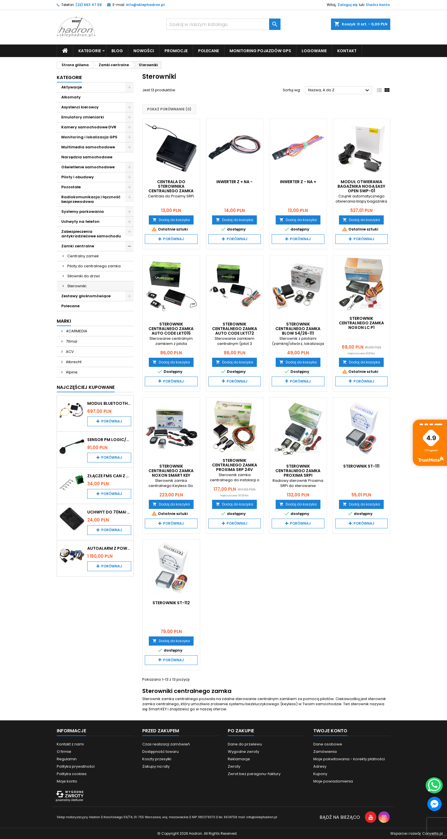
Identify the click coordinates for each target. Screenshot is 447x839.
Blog (117, 51)
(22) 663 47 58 (89, 4)
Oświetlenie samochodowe (88, 167)
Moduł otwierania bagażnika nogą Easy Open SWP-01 (361, 186)
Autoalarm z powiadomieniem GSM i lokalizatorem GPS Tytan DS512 (109, 548)
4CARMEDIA (76, 331)
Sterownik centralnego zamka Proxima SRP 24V (234, 465)
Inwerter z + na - (234, 182)
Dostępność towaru (160, 751)
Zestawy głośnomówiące (86, 296)
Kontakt (347, 51)
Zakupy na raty (156, 766)
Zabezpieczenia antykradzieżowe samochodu (91, 234)
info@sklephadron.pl (145, 4)
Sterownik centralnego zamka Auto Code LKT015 (171, 328)
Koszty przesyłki (156, 759)
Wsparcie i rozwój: (416, 833)
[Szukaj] (223, 24)
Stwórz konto (378, 4)
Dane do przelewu (245, 744)
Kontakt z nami (70, 744)
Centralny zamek (83, 256)
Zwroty (234, 766)
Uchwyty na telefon (80, 221)
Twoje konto (330, 730)
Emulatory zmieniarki (82, 117)
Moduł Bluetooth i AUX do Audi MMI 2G (109, 403)
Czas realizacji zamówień (166, 744)
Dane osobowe (327, 744)
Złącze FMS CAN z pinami (109, 476)
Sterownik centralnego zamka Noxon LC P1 (361, 323)
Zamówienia (325, 751)
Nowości (143, 51)
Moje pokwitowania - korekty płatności (349, 759)
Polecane (208, 51)
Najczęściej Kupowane (86, 387)
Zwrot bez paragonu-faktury (254, 774)
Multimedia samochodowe (88, 147)
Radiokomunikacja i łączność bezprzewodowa (91, 199)
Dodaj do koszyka (171, 219)
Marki (64, 321)
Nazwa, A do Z (339, 90)
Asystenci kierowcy (80, 107)
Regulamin (67, 759)
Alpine (71, 372)
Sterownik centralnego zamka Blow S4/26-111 (297, 328)
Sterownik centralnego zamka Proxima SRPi (297, 470)
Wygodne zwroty (243, 751)
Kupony (320, 774)
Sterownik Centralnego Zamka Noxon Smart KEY (171, 470)
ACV (69, 351)
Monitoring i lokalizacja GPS (89, 137)
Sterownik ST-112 (171, 603)
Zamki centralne (77, 246)
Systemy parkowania (82, 211)
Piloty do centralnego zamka (94, 266)
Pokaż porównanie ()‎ (169, 109)
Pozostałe (71, 187)
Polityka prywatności (76, 766)
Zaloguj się (347, 4)
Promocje (176, 51)
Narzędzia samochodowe (86, 157)
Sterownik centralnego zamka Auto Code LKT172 (234, 328)
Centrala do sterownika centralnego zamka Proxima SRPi (171, 188)
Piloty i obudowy (77, 177)
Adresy (319, 766)
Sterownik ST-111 (361, 466)
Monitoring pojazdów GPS (260, 51)
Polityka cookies (72, 774)
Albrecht (73, 362)
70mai (71, 341)
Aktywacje (71, 87)
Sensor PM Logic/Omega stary (109, 439)
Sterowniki (76, 286)
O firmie (64, 751)
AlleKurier (77, 800)
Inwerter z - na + (298, 182)
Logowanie (314, 51)
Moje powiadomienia (333, 781)
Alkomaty (71, 97)
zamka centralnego (160, 704)
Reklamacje (239, 759)
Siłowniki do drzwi (83, 276)
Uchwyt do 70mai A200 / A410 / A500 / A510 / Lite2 (109, 512)
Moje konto (67, 781)
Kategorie (89, 51)
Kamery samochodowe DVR (88, 127)
